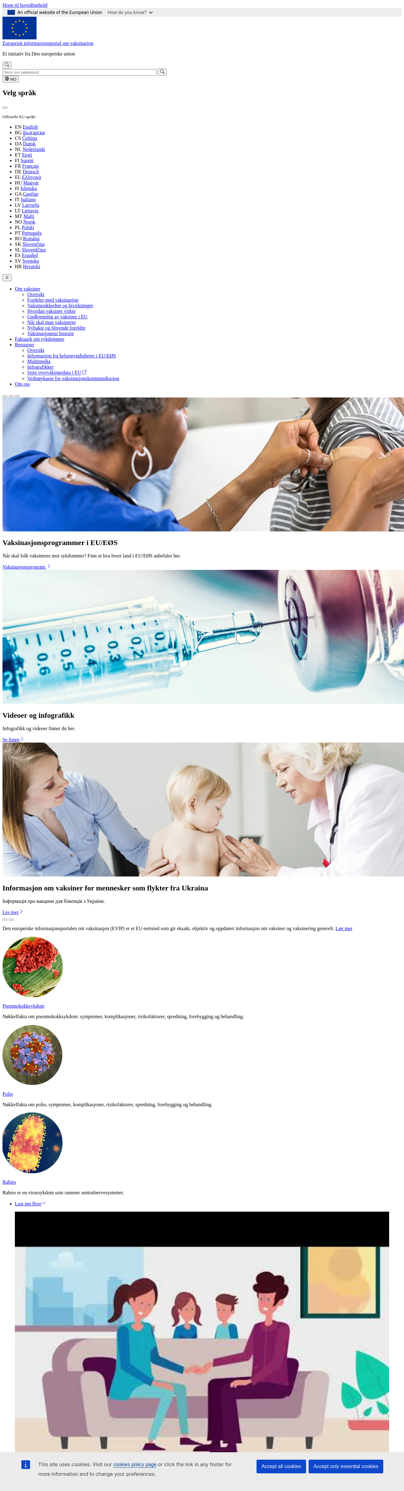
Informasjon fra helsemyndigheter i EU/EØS (71, 355)
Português (32, 233)
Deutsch (31, 171)
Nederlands (34, 149)
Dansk (29, 143)
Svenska (30, 261)
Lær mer (344, 928)
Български (34, 132)
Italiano (28, 199)
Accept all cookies (281, 1466)
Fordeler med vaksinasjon (52, 300)
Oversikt (35, 294)
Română (31, 238)
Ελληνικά (31, 177)
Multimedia (38, 361)
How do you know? (130, 12)
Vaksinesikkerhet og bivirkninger (60, 305)
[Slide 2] (11, 396)
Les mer (13, 912)
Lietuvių (30, 210)
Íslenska (28, 188)
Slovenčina (33, 244)
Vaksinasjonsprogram (26, 567)
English (30, 127)
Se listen (13, 739)
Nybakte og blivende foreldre (56, 328)
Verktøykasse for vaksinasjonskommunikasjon (73, 378)
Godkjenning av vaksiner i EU (57, 316)
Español (30, 255)
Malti (29, 216)
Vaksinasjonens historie (50, 333)
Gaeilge (30, 194)
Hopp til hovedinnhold (24, 5)
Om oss (22, 384)
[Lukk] (4, 108)
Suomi (26, 160)
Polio (7, 1094)
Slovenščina (34, 249)
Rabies (9, 1182)
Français (30, 166)
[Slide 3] (17, 396)
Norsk (29, 221)
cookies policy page (134, 1464)
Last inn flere (30, 1203)
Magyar (31, 182)
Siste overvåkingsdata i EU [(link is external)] (56, 372)
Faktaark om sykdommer (39, 339)
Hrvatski (31, 266)
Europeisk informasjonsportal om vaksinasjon (48, 43)
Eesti (27, 155)
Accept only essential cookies (346, 1466)
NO (10, 79)
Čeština (29, 138)
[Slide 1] (4, 396)
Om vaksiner (27, 288)
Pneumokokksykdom (23, 1006)
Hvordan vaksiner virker (51, 311)
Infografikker (40, 367)
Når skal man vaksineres (51, 322)
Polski (28, 227)
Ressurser (24, 344)
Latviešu (30, 205)
